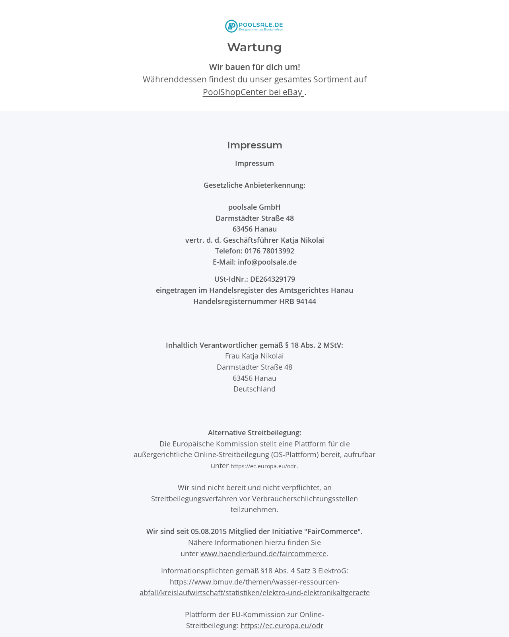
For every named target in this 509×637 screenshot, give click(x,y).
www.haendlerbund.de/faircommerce (263, 553)
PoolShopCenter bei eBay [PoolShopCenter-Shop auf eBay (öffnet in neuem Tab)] (253, 91)
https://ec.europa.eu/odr (263, 466)
